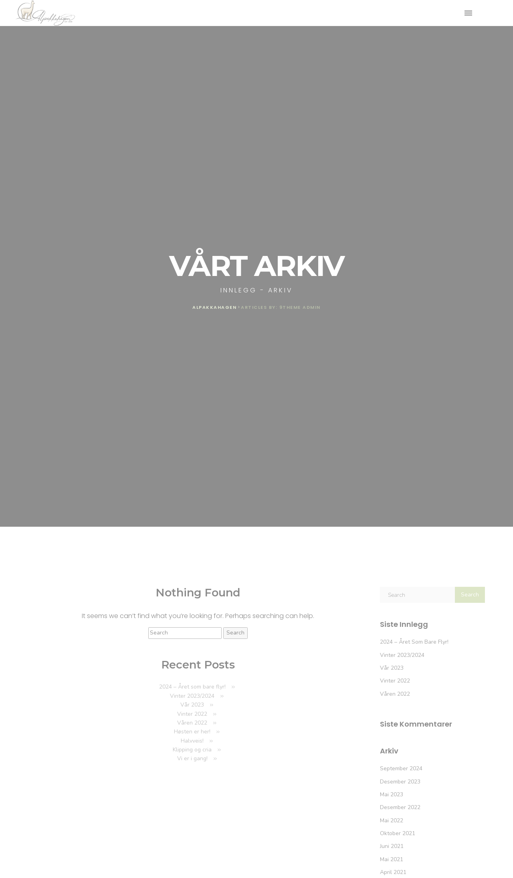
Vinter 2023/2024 (192, 696)
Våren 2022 (192, 723)
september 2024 (401, 768)
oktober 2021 (397, 833)
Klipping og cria (192, 749)
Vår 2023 (192, 705)
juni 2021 (392, 846)
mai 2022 (391, 820)
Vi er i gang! (192, 758)
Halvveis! (192, 741)
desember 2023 (400, 781)
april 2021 (393, 872)
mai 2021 (391, 859)
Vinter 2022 (192, 714)
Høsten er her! (192, 731)
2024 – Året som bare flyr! (192, 687)
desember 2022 (400, 807)
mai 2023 (391, 794)
